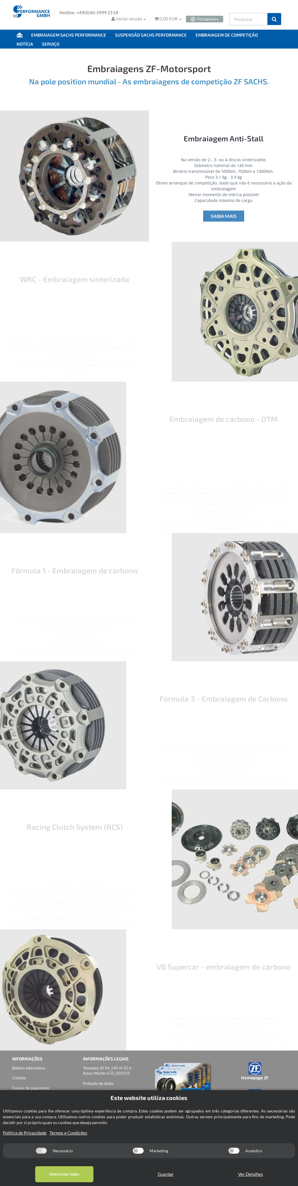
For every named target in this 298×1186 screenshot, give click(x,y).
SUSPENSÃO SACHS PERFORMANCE (151, 34)
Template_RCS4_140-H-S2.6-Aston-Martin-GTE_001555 (108, 1071)
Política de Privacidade (25, 1132)
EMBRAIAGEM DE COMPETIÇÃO (227, 34)
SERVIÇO (50, 44)
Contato (19, 1078)
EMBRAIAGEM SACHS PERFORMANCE (68, 34)
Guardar (166, 1174)
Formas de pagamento (30, 1088)
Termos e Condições (68, 1132)
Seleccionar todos (64, 1174)
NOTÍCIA (25, 44)
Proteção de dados (98, 1083)
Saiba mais (224, 221)
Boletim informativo (28, 1068)
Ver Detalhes (250, 1174)
